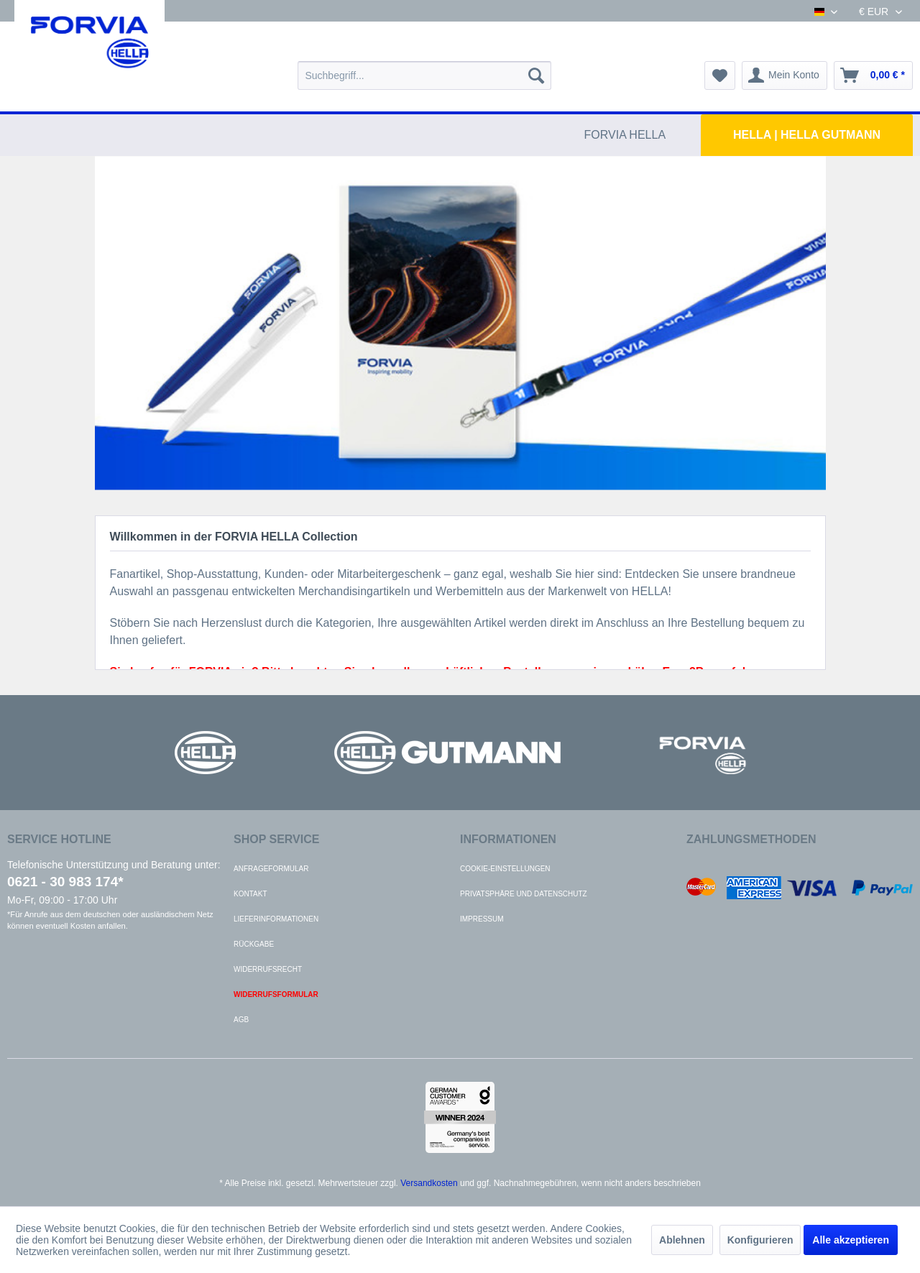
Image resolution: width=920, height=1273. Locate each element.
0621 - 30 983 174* (65, 881)
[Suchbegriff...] (424, 75)
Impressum (482, 919)
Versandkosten (428, 1183)
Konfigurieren (760, 1240)
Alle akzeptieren (850, 1240)
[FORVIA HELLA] (625, 135)
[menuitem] (424, 75)
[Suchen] (536, 75)
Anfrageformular (271, 869)
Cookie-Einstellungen (505, 869)
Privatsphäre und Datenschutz (523, 894)
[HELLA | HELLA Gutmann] (807, 135)
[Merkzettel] (719, 75)
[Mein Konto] (784, 75)
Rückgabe (254, 944)
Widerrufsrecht (268, 969)
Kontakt (250, 894)
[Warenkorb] (873, 75)
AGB (241, 1020)
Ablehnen (682, 1240)
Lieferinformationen (276, 919)
